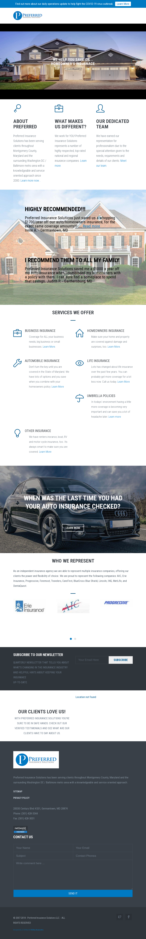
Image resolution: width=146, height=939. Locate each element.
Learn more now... (31, 180)
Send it (73, 893)
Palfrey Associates (37, 930)
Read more (91, 226)
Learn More (49, 346)
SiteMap (17, 791)
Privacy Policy (21, 798)
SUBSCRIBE (121, 660)
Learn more (115, 416)
